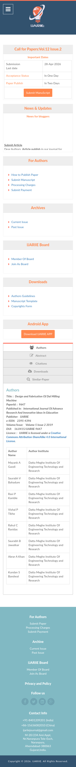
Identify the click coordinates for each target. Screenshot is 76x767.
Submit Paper (38, 623)
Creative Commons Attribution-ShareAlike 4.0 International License (36, 437)
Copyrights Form (21, 306)
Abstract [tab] (38, 355)
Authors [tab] (38, 347)
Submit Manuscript (23, 179)
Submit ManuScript (38, 92)
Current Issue (19, 222)
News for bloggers (38, 116)
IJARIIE (36, 761)
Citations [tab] (38, 363)
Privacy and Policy (38, 683)
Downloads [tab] (38, 371)
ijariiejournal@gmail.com (38, 730)
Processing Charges (23, 185)
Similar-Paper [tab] (38, 379)
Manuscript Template (24, 301)
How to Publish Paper (24, 174)
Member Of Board (22, 259)
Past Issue (17, 227)
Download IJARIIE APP (38, 334)
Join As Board (19, 264)
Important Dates (38, 57)
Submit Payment (21, 190)
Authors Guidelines (23, 296)
